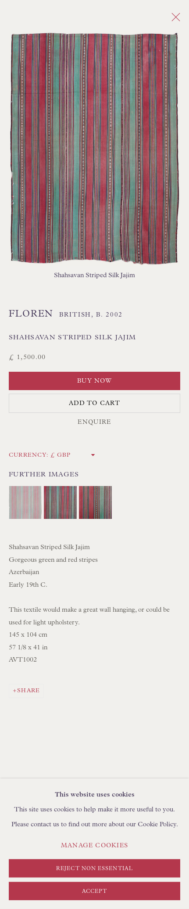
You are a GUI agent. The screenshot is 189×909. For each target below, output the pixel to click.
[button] (25, 502)
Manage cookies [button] (94, 845)
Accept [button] (94, 891)
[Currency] (73, 455)
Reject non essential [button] (94, 868)
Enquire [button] (94, 422)
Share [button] (28, 691)
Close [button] (173, 19)
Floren (31, 314)
